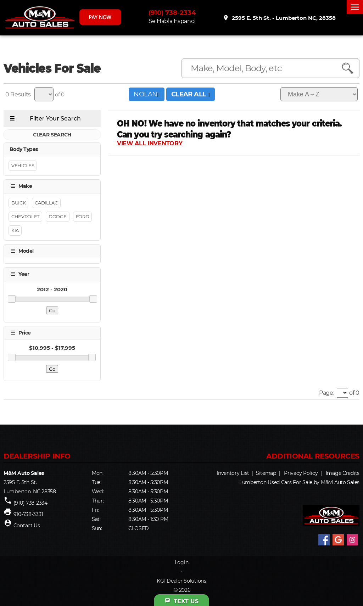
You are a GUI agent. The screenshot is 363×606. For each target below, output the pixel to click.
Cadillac (46, 203)
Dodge (57, 216)
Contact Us (26, 525)
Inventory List (233, 473)
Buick (18, 203)
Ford (82, 216)
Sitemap (266, 473)
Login (182, 562)
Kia (15, 230)
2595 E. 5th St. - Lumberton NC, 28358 (279, 18)
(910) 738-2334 (173, 13)
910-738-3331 (28, 514)
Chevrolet (25, 216)
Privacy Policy (301, 473)
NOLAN (146, 94)
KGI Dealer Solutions (181, 581)
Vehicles (22, 166)
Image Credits (342, 473)
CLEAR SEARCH (52, 134)
